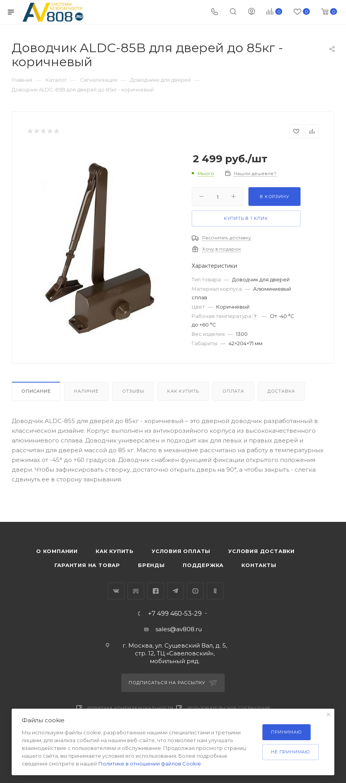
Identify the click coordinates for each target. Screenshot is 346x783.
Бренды (151, 565)
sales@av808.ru (179, 629)
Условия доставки (261, 551)
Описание (36, 391)
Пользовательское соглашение (229, 708)
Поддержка (203, 565)
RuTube (136, 591)
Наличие (86, 391)
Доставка (281, 391)
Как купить (183, 391)
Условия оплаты (181, 551)
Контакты (258, 565)
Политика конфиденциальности (130, 708)
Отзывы (133, 391)
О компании (57, 551)
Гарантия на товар (87, 565)
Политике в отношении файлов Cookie (149, 763)
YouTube (195, 591)
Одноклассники (215, 591)
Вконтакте (116, 591)
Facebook (155, 591)
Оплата (233, 391)
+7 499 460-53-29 (175, 614)
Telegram (175, 591)
